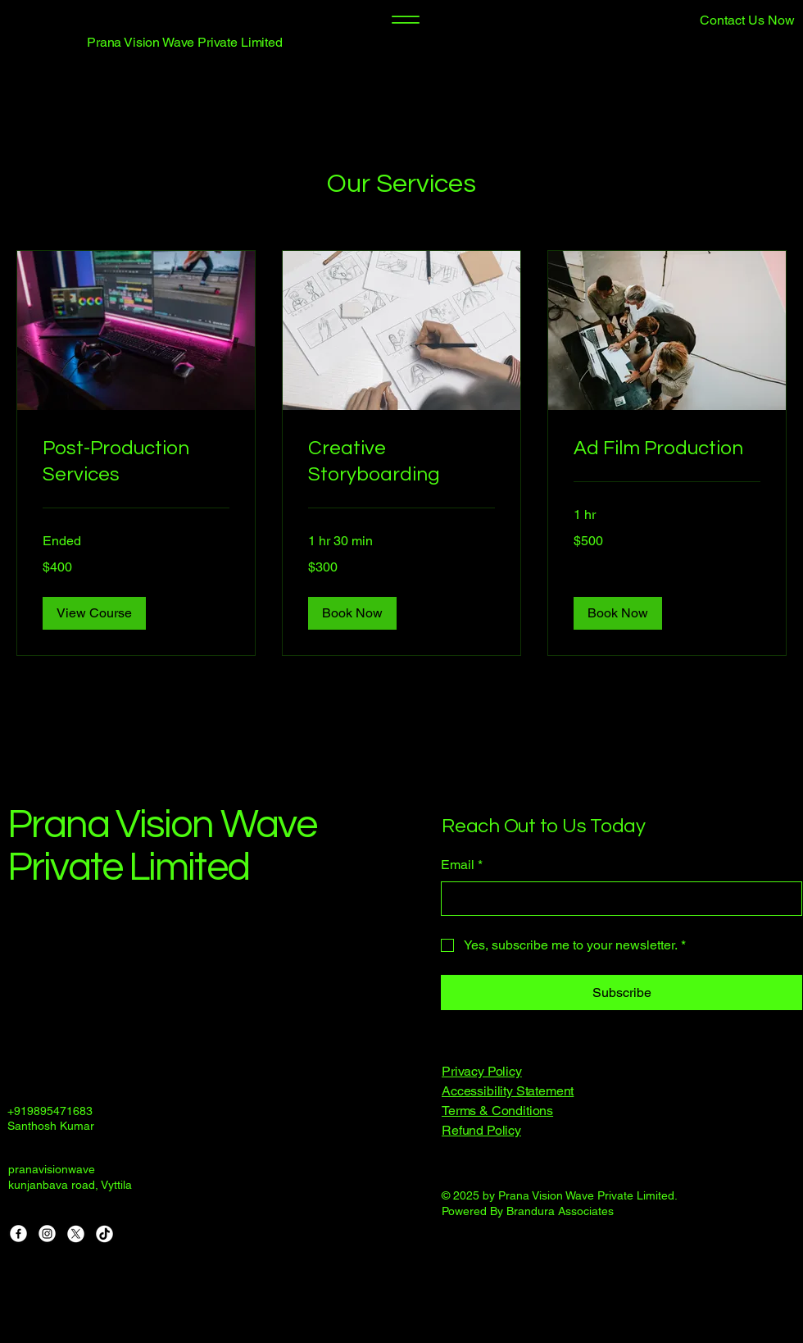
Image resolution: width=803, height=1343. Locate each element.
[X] (76, 1233)
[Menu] (405, 19)
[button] (710, 20)
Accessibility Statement (508, 1091)
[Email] (617, 898)
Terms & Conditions (497, 1110)
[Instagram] (47, 1233)
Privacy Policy (482, 1071)
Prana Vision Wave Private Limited (185, 42)
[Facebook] (18, 1233)
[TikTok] (104, 1233)
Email (462, 865)
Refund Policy (481, 1130)
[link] (136, 461)
